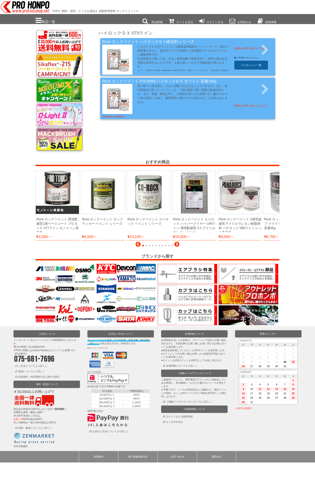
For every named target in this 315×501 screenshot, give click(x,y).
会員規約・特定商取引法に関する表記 (38, 415)
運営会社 (216, 495)
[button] (138, 284)
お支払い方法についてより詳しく (110, 469)
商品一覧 (45, 20)
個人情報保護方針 (138, 495)
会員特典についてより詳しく (181, 404)
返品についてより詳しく (31, 410)
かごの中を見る (174, 460)
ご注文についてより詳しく (32, 404)
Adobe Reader (40, 388)
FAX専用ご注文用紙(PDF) (31, 385)
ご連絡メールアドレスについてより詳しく (189, 440)
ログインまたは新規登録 (179, 455)
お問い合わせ (177, 495)
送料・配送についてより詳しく (35, 466)
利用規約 (98, 495)
